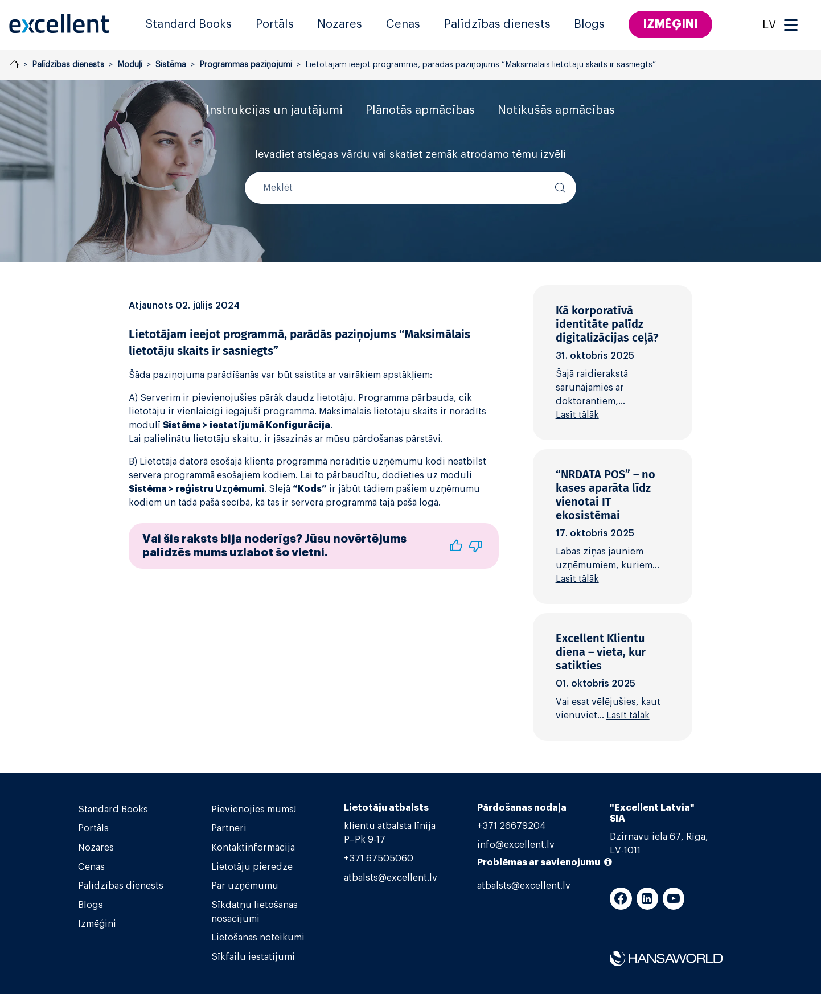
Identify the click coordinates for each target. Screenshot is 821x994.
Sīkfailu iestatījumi (253, 957)
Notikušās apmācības (556, 110)
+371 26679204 (511, 826)
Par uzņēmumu (244, 885)
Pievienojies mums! (253, 809)
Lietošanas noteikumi (258, 937)
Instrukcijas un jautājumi (274, 110)
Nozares (339, 24)
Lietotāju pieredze (252, 867)
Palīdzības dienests (497, 24)
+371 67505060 (378, 858)
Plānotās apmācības (420, 110)
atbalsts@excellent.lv (390, 877)
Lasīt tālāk (577, 415)
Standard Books (188, 24)
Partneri (229, 828)
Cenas (403, 24)
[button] (456, 546)
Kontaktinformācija (253, 847)
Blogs (589, 24)
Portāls (275, 24)
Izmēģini (670, 24)
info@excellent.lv (516, 844)
